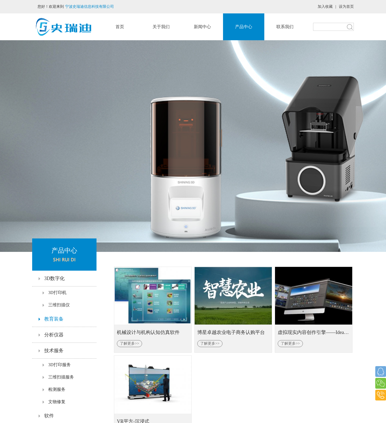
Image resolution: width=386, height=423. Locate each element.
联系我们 (285, 26)
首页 (120, 26)
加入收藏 (325, 7)
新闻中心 (202, 26)
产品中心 (243, 26)
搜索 (350, 27)
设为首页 (346, 7)
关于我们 (161, 26)
